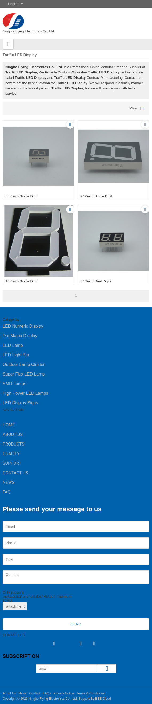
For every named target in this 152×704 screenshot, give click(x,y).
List (140, 108)
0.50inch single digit (21, 196)
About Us (13, 434)
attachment (15, 606)
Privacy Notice (64, 693)
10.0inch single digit (21, 281)
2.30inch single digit (96, 196)
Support (12, 463)
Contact (34, 693)
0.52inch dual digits (96, 281)
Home (9, 424)
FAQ (6, 492)
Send (76, 624)
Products (13, 444)
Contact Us (15, 472)
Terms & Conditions (90, 693)
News (8, 482)
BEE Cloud (103, 699)
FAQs (47, 693)
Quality (11, 453)
